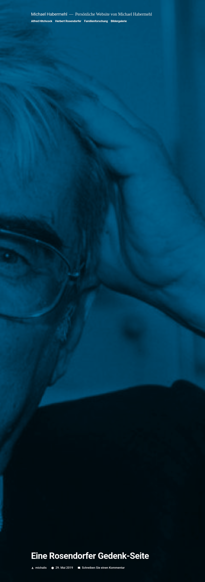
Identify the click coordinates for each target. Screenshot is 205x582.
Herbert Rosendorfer (68, 21)
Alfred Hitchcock (41, 21)
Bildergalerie (119, 21)
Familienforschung (96, 21)
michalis (41, 567)
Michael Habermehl (49, 14)
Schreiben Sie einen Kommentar (103, 567)
